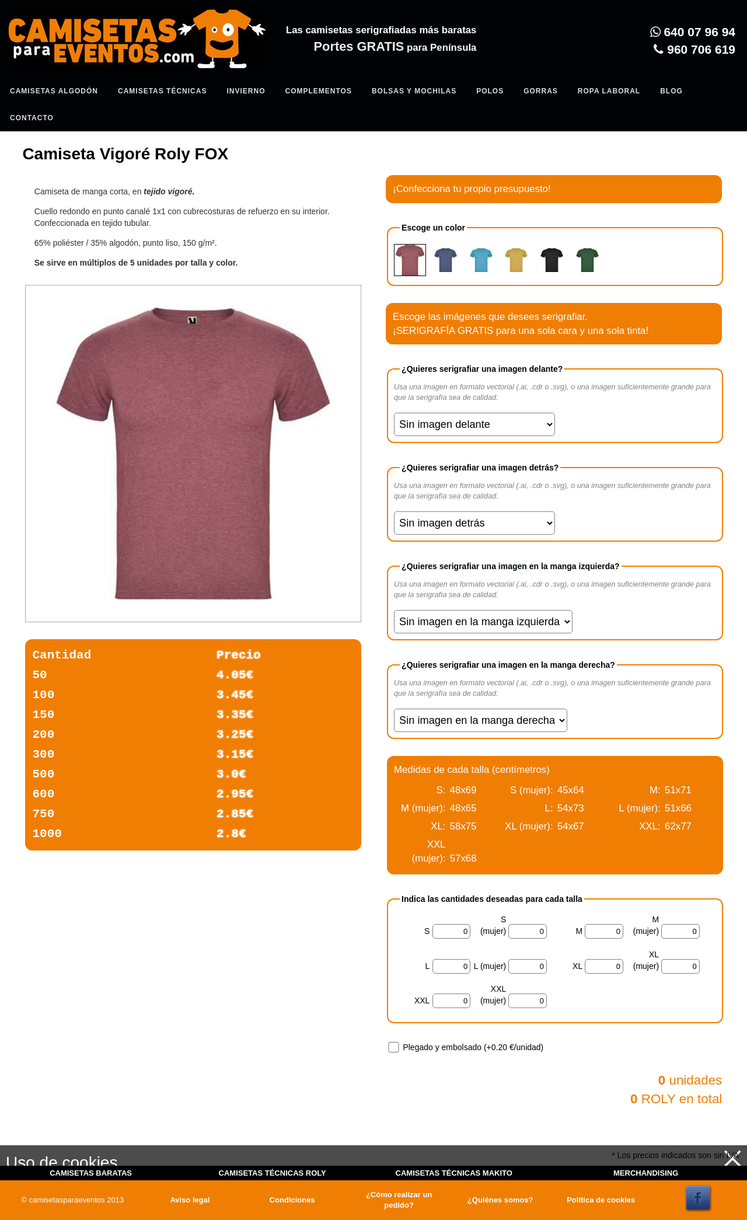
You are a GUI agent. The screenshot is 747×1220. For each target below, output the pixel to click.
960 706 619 (694, 49)
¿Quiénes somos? (500, 1199)
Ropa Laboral (609, 91)
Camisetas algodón (54, 91)
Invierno (245, 91)
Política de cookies (601, 1199)
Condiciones (292, 1199)
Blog (671, 91)
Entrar (240, 67)
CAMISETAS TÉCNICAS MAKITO (454, 1173)
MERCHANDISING (645, 1173)
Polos (490, 91)
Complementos (318, 91)
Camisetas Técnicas (162, 91)
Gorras (540, 91)
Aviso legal (190, 1199)
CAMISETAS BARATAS (91, 1173)
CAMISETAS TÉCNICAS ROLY (272, 1173)
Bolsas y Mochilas (414, 91)
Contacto (32, 118)
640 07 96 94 (692, 32)
